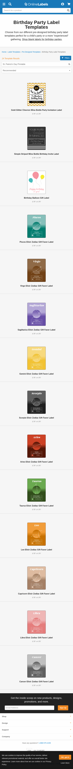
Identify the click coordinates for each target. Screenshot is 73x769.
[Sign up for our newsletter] (29, 708)
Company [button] (6, 737)
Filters (65, 58)
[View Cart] (69, 4)
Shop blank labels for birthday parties (42, 39)
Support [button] (5, 730)
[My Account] (62, 4)
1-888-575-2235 (45, 743)
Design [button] (5, 723)
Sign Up (63, 708)
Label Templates (14, 52)
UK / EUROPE (39, 750)
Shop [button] (4, 716)
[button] (4, 4)
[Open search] (68, 10)
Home (4, 52)
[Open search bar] (10, 4)
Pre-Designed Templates (31, 52)
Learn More (65, 763)
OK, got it (65, 757)
